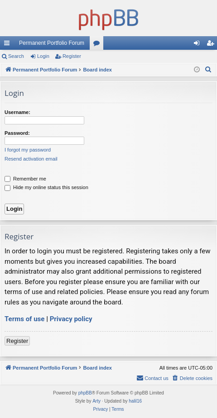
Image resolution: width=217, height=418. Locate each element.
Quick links (9, 45)
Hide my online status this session (46, 187)
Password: (17, 133)
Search (16, 56)
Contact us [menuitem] (152, 378)
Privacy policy (71, 319)
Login (43, 56)
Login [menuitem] (198, 45)
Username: (17, 112)
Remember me (25, 178)
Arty (96, 401)
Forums (98, 45)
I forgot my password (28, 149)
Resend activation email (31, 159)
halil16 (135, 401)
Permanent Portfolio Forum (51, 43)
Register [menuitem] (212, 45)
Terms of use (24, 319)
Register (72, 56)
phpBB (85, 392)
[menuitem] (208, 70)
